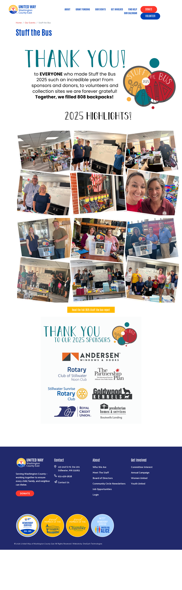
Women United (139, 478)
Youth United (138, 483)
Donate (148, 9)
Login (96, 494)
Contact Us (63, 482)
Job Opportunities (102, 489)
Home (16, 14)
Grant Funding (83, 9)
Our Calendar (130, 13)
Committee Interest (141, 467)
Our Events (100, 9)
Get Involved (117, 9)
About (67, 9)
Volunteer (150, 16)
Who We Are (99, 467)
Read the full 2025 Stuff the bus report (91, 309)
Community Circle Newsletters (109, 483)
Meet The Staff (101, 472)
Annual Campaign (140, 472)
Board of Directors (103, 478)
